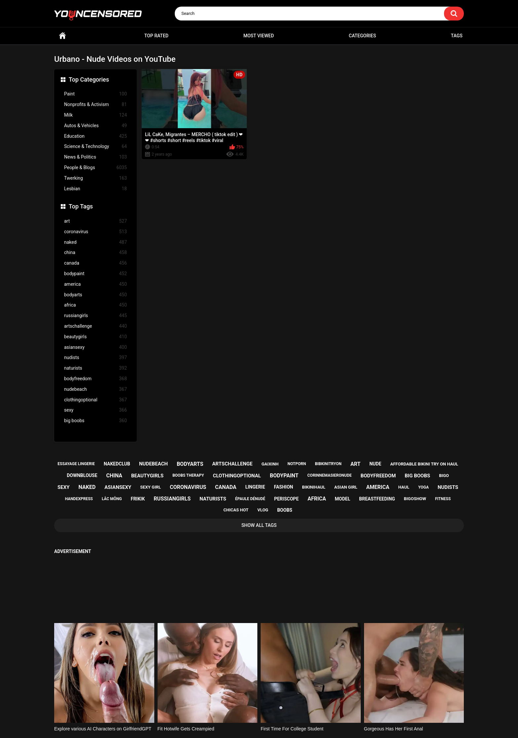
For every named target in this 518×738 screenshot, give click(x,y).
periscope (286, 498)
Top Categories (89, 79)
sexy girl (150, 487)
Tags (456, 35)
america (95, 284)
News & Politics (95, 157)
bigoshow (415, 498)
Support (250, 707)
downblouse (82, 475)
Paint (95, 94)
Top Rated (156, 35)
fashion (283, 487)
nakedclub (117, 463)
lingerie (255, 487)
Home (62, 35)
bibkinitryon (328, 463)
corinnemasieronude (329, 475)
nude (375, 463)
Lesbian (95, 189)
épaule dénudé (250, 499)
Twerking (95, 178)
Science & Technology (95, 146)
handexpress (79, 499)
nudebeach (95, 389)
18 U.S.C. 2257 (292, 707)
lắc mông (112, 499)
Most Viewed (258, 35)
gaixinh (269, 463)
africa (95, 305)
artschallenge (95, 326)
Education (95, 136)
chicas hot (235, 509)
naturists (95, 368)
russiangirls (95, 315)
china (95, 252)
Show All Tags (259, 525)
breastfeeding (377, 498)
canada (95, 263)
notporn (296, 463)
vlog (262, 509)
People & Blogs (95, 167)
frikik (138, 498)
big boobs (95, 421)
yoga (423, 487)
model (342, 498)
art (95, 221)
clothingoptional (95, 400)
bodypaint (95, 274)
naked (95, 242)
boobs (284, 510)
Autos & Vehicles (95, 126)
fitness (443, 499)
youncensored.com (252, 725)
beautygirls (95, 337)
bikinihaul (313, 487)
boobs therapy (188, 475)
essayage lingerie (76, 463)
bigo (444, 475)
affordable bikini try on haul (424, 463)
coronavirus (95, 232)
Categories (362, 35)
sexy (95, 410)
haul (403, 487)
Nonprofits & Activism (95, 104)
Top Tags (81, 206)
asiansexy (95, 347)
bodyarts (95, 295)
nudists (95, 357)
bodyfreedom (95, 379)
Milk (95, 115)
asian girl (345, 487)
